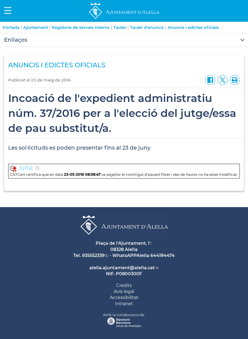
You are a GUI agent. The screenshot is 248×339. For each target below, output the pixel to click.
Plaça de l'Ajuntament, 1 (123, 243)
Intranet (124, 303)
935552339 (93, 255)
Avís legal (124, 291)
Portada (11, 27)
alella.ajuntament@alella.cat (122, 267)
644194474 (162, 255)
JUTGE (26, 168)
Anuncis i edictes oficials (193, 27)
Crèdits (124, 285)
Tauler (119, 27)
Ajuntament (35, 27)
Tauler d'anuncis (147, 27)
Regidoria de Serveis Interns (81, 27)
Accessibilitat (124, 297)
